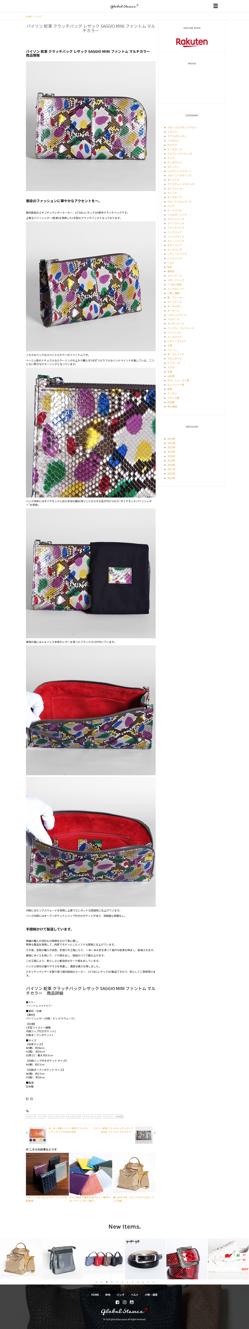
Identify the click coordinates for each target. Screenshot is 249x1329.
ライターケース (175, 323)
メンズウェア (174, 336)
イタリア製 (173, 398)
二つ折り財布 (174, 284)
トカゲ (171, 367)
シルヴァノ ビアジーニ (179, 171)
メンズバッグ (73, 1116)
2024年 (171, 438)
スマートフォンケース (179, 201)
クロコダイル (174, 358)
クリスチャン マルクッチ (181, 184)
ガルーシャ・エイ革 (178, 380)
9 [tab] (138, 1282)
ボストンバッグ (175, 219)
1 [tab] (96, 1282)
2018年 (171, 465)
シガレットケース (177, 315)
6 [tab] (122, 1282)
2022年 (171, 447)
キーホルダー (174, 306)
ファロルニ (173, 140)
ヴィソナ (172, 193)
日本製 (119, 1116)
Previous (6, 1259)
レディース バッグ (92, 1116)
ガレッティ (173, 166)
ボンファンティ (175, 188)
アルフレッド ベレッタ (179, 153)
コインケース (174, 275)
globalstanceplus (124, 9)
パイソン (108, 1116)
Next (244, 1259)
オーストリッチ (175, 354)
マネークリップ (175, 280)
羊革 (169, 371)
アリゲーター (174, 363)
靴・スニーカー (175, 297)
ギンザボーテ (174, 197)
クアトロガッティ (177, 136)
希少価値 (172, 406)
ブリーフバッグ (175, 223)
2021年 (171, 451)
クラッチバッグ (56, 1116)
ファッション (174, 332)
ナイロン (172, 393)
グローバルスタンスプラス (181, 127)
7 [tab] (127, 1282)
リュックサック (175, 236)
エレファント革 (175, 384)
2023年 (171, 443)
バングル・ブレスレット (180, 328)
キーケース (173, 310)
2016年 (171, 473)
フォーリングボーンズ (179, 175)
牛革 (169, 345)
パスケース (173, 319)
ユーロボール (174, 149)
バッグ (38, 16)
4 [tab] (112, 1282)
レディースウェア (176, 341)
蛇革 (169, 389)
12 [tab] (153, 1282)
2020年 (171, 456)
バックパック (174, 232)
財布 (169, 267)
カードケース (174, 302)
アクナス (172, 145)
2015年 (171, 478)
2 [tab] (101, 1282)
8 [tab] (133, 1282)
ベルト (171, 262)
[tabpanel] (20, 1258)
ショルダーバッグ (177, 214)
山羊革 (171, 376)
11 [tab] (148, 1282)
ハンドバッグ (174, 258)
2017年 (171, 469)
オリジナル (173, 179)
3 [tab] (107, 1282)
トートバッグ (174, 210)
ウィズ (171, 158)
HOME (29, 16)
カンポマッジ (174, 162)
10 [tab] (143, 1282)
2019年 (171, 460)
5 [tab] (117, 1282)
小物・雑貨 (173, 293)
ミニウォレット (175, 288)
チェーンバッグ (175, 241)
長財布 (171, 271)
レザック (31, 1116)
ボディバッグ (174, 245)
